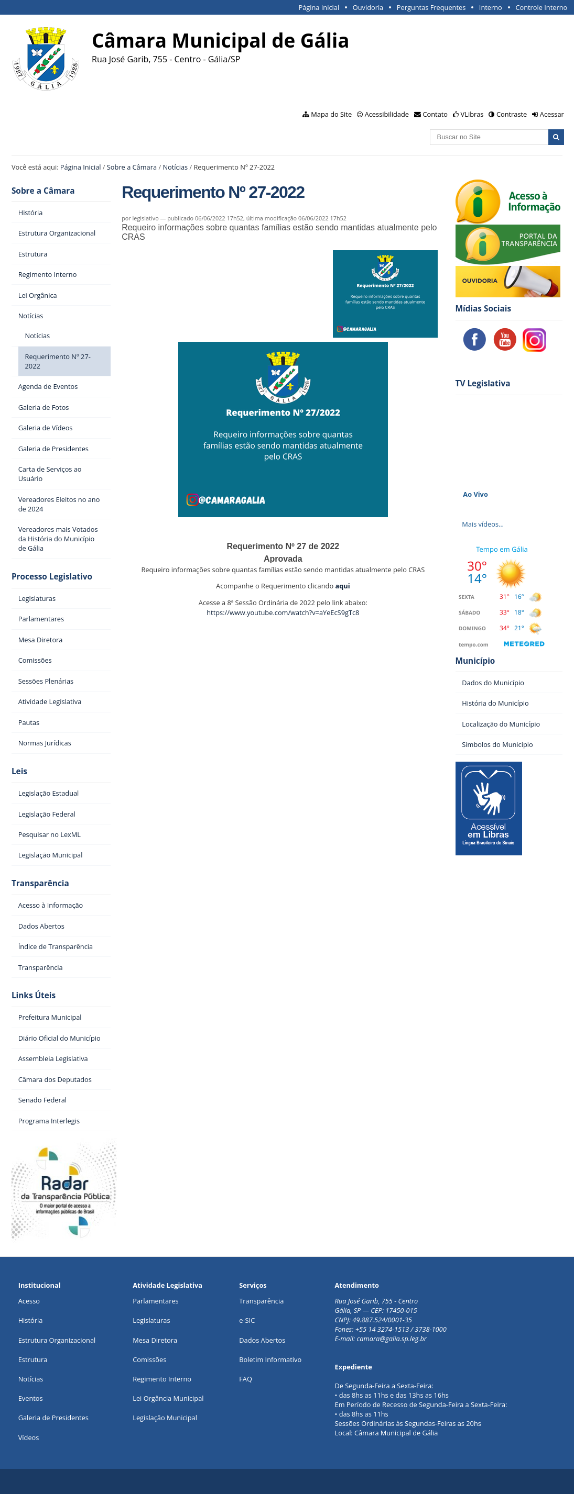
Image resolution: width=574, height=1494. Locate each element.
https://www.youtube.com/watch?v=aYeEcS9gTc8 (283, 612)
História (30, 1320)
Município (475, 660)
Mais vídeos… (483, 524)
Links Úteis (34, 995)
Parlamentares (155, 1301)
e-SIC (247, 1320)
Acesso (29, 1301)
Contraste (511, 114)
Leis (19, 771)
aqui (342, 585)
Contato (435, 114)
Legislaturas (151, 1320)
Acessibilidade (387, 114)
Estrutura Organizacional (57, 1340)
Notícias (175, 167)
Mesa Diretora (155, 1340)
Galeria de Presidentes (53, 1417)
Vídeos (28, 1437)
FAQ (245, 1379)
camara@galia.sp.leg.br (392, 1338)
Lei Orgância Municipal (168, 1398)
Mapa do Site (331, 114)
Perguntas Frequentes (431, 7)
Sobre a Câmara (132, 167)
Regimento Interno (162, 1379)
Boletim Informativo (270, 1359)
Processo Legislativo (52, 576)
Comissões (149, 1359)
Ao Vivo (475, 494)
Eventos (30, 1398)
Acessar (552, 114)
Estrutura (33, 1359)
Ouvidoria (368, 7)
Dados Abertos (262, 1340)
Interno (490, 7)
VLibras (472, 114)
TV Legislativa (483, 383)
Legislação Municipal (165, 1417)
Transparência (40, 883)
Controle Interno (541, 7)
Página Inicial (318, 7)
